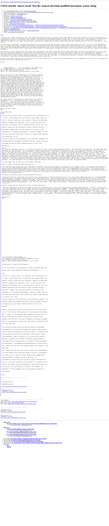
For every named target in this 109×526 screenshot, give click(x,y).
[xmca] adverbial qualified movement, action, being (20, 506)
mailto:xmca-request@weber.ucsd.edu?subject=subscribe (49, 25)
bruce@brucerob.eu (22, 13)
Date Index (29, 2)
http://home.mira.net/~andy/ (15, 476)
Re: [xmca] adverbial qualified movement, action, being (21, 508)
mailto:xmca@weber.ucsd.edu (16, 23)
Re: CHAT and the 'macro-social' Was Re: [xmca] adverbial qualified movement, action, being (32, 500)
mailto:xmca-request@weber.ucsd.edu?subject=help (22, 20)
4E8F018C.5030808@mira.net (18, 18)
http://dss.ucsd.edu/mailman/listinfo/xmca (22, 25)
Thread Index (36, 2)
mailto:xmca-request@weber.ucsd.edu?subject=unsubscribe (51, 26)
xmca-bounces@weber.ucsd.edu (16, 32)
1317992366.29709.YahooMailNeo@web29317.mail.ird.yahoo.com (75, 27)
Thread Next (23, 2)
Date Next (9, 2)
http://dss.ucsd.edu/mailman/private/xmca (21, 19)
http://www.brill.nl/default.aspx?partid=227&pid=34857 (20, 477)
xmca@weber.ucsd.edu (30, 11)
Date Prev (3, 2)
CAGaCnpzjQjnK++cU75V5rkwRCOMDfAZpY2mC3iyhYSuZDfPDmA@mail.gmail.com (33, 27)
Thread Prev (16, 2)
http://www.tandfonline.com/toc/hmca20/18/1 (24, 475)
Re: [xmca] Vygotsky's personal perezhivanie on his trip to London (28, 515)
